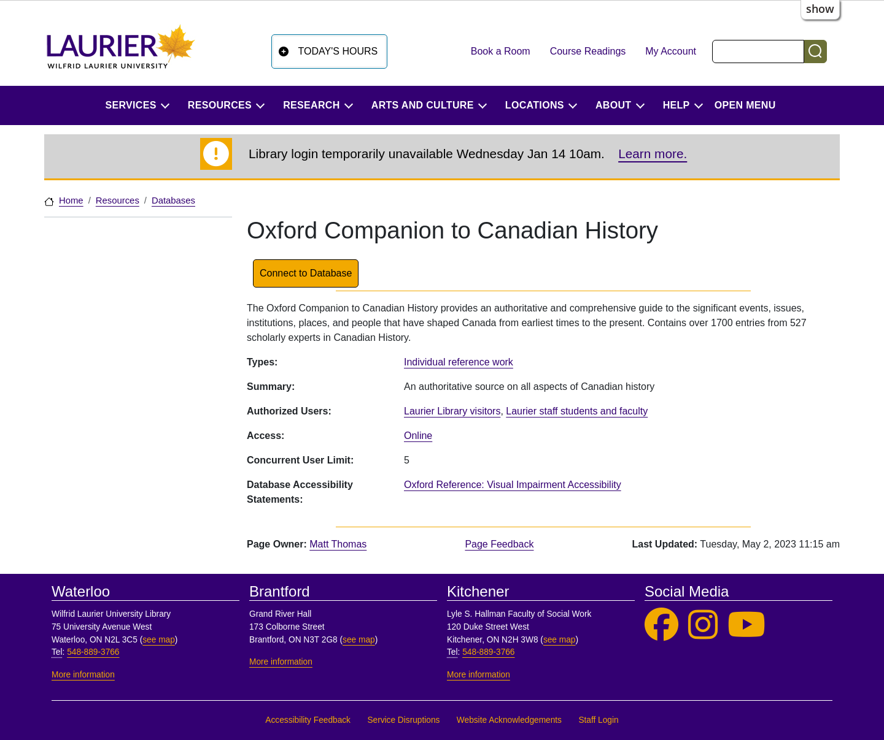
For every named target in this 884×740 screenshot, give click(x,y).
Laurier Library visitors (452, 411)
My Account (670, 51)
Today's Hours (338, 51)
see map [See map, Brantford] (359, 639)
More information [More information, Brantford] (280, 661)
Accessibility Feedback (308, 720)
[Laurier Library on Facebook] (661, 625)
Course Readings (588, 51)
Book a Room (500, 51)
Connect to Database (306, 273)
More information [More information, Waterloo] (83, 674)
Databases (173, 200)
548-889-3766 (93, 652)
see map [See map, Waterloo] (158, 639)
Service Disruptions (403, 720)
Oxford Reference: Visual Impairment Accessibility (512, 484)
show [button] (820, 8)
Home (71, 200)
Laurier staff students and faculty (577, 411)
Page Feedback (499, 544)
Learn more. (652, 154)
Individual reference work (458, 362)
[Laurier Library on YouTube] (746, 625)
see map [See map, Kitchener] (559, 639)
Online (418, 435)
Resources (117, 200)
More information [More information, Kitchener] (478, 674)
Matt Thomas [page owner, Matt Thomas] (337, 544)
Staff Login (598, 720)
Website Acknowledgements (509, 720)
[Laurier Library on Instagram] (703, 625)
